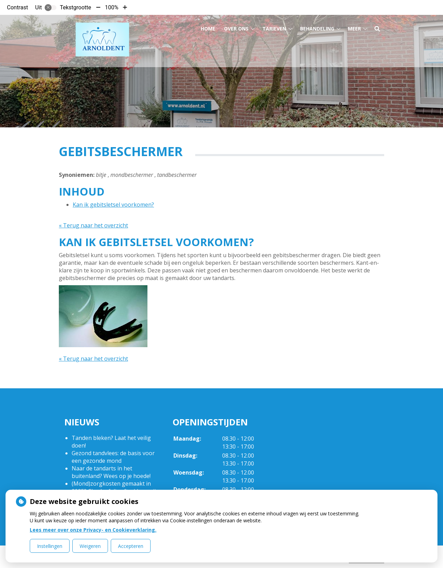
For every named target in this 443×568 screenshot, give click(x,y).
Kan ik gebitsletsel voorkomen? (113, 204)
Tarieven (274, 27)
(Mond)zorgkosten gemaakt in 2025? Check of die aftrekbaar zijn (115, 487)
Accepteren (130, 546)
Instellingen (49, 546)
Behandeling (317, 27)
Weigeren (90, 546)
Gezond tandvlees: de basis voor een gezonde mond (113, 457)
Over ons (236, 27)
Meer (354, 27)
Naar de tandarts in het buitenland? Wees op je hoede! (111, 472)
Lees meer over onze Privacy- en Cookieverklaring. (93, 529)
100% (111, 7)
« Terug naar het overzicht (93, 225)
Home (208, 27)
